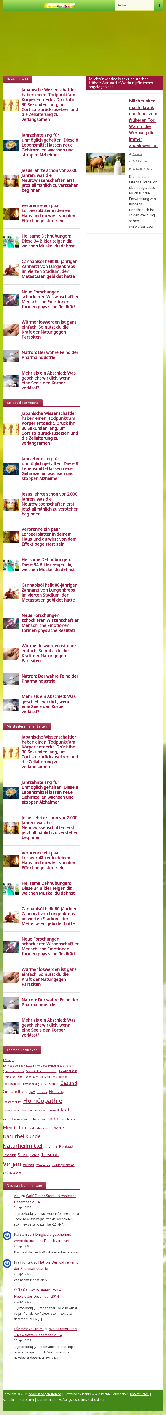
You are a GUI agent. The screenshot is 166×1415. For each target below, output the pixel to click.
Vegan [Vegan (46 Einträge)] (12, 1164)
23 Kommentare (140, 168)
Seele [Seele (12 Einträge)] (23, 1154)
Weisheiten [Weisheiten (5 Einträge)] (43, 1165)
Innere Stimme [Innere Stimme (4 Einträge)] (11, 1110)
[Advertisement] (83, 43)
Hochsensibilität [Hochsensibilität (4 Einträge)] (12, 1101)
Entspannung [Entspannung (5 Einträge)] (31, 1084)
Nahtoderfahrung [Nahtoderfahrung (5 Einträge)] (40, 1128)
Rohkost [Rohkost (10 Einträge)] (66, 1146)
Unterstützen (139, 1394)
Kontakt (8, 1400)
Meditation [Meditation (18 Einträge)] (15, 1127)
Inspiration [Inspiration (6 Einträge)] (29, 1110)
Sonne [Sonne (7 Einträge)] (34, 1155)
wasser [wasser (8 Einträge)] (28, 1165)
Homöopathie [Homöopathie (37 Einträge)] (42, 1100)
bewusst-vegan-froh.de (45, 1394)
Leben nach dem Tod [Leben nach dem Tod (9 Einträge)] (29, 1119)
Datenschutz (46, 1400)
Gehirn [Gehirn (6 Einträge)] (53, 1084)
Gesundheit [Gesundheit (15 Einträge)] (15, 1091)
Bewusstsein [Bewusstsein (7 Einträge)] (68, 1071)
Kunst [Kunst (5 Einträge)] (6, 1119)
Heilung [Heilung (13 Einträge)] (56, 1091)
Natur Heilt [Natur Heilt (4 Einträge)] (51, 1147)
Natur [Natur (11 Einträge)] (58, 1127)
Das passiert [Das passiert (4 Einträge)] (31, 1076)
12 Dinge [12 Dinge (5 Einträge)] (8, 1060)
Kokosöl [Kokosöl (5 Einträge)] (54, 1110)
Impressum (26, 1400)
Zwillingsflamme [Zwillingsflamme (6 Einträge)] (63, 1165)
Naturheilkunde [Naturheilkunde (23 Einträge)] (22, 1136)
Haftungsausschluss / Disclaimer (81, 1400)
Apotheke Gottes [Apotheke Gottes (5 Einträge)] (13, 1071)
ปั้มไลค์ (19, 1290)
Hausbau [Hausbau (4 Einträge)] (42, 1092)
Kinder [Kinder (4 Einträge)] (43, 1110)
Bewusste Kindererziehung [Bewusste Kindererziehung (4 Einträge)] (41, 1071)
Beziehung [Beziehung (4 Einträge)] (9, 1076)
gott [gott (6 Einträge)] (32, 1092)
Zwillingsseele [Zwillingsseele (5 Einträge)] (12, 1172)
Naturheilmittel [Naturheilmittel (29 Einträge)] (23, 1146)
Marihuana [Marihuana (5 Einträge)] (68, 1119)
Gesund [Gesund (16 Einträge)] (68, 1083)
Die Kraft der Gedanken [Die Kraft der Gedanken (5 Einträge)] (54, 1077)
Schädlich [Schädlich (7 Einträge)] (9, 1155)
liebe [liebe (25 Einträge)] (54, 1118)
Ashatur (137, 154)
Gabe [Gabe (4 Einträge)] (44, 1084)
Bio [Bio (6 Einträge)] (19, 1077)
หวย (17, 1195)
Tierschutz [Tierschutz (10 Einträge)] (50, 1154)
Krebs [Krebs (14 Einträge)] (67, 1110)
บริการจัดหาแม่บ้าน (29, 1329)
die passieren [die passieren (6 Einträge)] (12, 1084)
